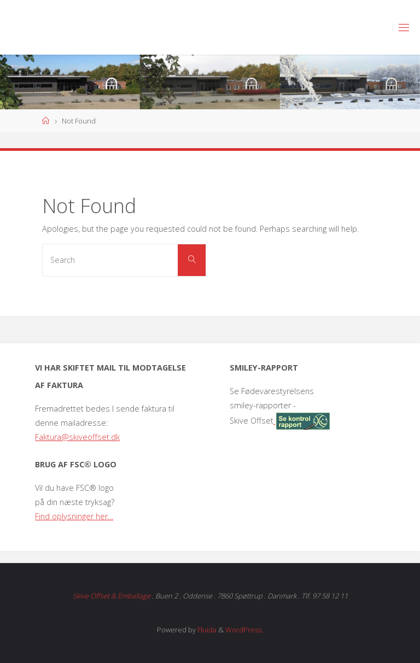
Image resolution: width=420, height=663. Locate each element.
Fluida (206, 630)
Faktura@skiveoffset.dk (77, 437)
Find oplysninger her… (74, 516)
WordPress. (244, 630)
